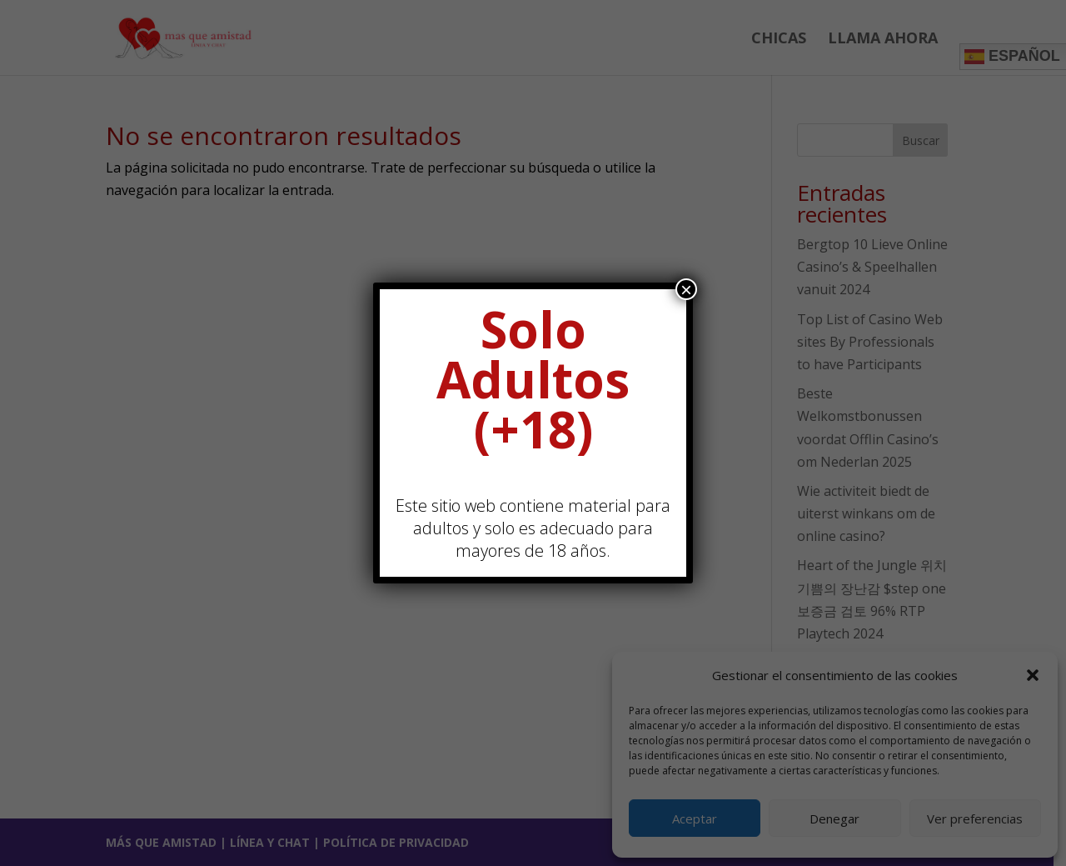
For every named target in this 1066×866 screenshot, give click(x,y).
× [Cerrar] (686, 289)
